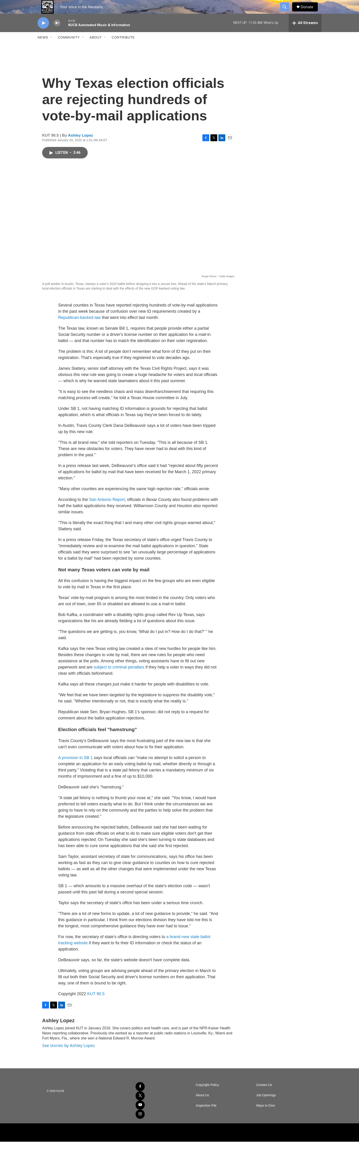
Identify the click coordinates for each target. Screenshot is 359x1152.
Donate (310, 12)
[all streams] (305, 33)
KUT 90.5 (96, 1004)
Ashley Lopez (80, 146)
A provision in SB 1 (75, 768)
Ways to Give (265, 1116)
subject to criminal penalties (119, 677)
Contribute (123, 48)
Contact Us (264, 1095)
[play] (43, 33)
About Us (202, 1105)
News (43, 48)
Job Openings (266, 1105)
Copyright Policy (207, 1095)
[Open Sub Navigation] (51, 48)
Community (69, 48)
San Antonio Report (107, 510)
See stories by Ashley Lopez (68, 1055)
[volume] (57, 33)
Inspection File (206, 1116)
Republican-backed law (79, 328)
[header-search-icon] (286, 12)
